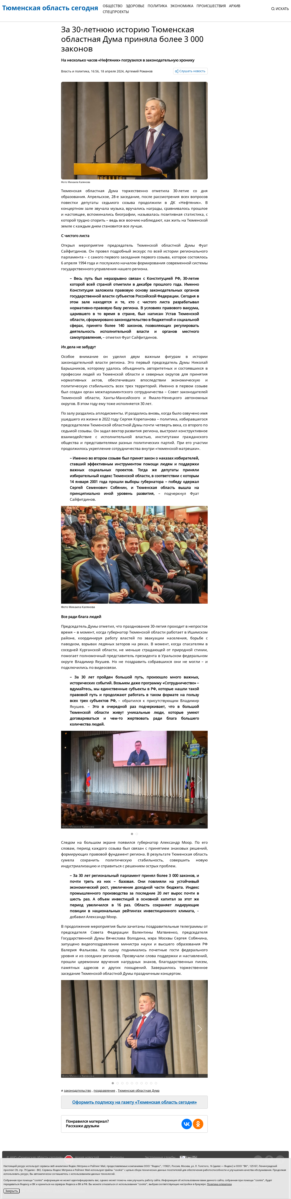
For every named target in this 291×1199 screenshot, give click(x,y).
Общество (113, 5)
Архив (234, 5)
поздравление (104, 1090)
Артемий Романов (138, 71)
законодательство (77, 1090)
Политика (157, 5)
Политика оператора (219, 1184)
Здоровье (135, 5)
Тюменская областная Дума (138, 1090)
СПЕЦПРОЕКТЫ (116, 11)
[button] (199, 779)
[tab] (132, 834)
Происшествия (211, 5)
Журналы (117, 1157)
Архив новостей (87, 1157)
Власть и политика (75, 71)
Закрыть (11, 1191)
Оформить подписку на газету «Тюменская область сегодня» (134, 1102)
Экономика (181, 5)
